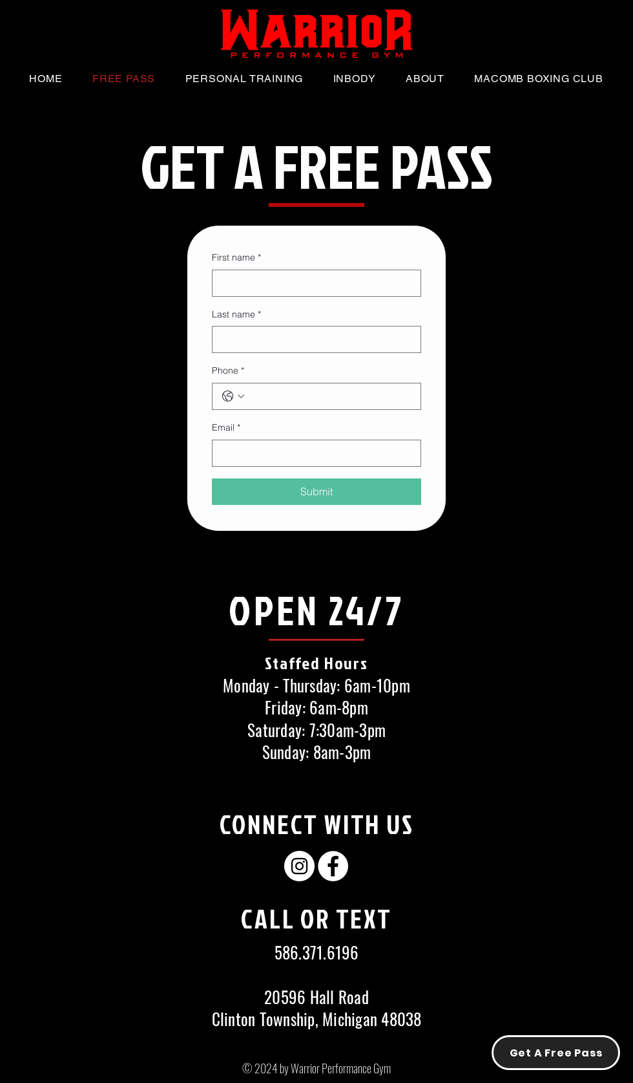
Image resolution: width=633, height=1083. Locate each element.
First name (236, 258)
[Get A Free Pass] (556, 1052)
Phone (228, 371)
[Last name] (313, 339)
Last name (236, 314)
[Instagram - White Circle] (299, 866)
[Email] (313, 453)
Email (226, 428)
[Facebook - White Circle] (333, 866)
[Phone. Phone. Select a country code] (233, 396)
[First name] (313, 283)
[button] (425, 78)
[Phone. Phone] (329, 396)
